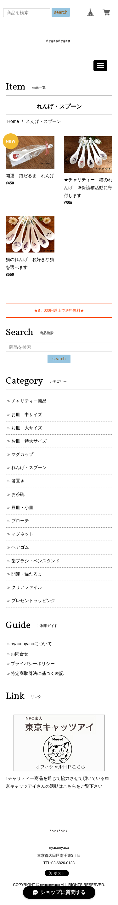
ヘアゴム (20, 547)
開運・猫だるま (26, 574)
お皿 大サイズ (26, 427)
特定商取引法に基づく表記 (37, 673)
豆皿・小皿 (22, 507)
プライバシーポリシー (33, 663)
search (60, 12)
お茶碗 (18, 494)
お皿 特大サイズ (29, 441)
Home (13, 121)
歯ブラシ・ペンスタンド (35, 560)
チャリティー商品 (29, 400)
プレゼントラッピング (33, 600)
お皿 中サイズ (26, 414)
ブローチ (20, 520)
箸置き (18, 480)
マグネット (22, 534)
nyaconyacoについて (31, 643)
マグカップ (22, 454)
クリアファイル (26, 587)
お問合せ (19, 653)
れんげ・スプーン (29, 467)
